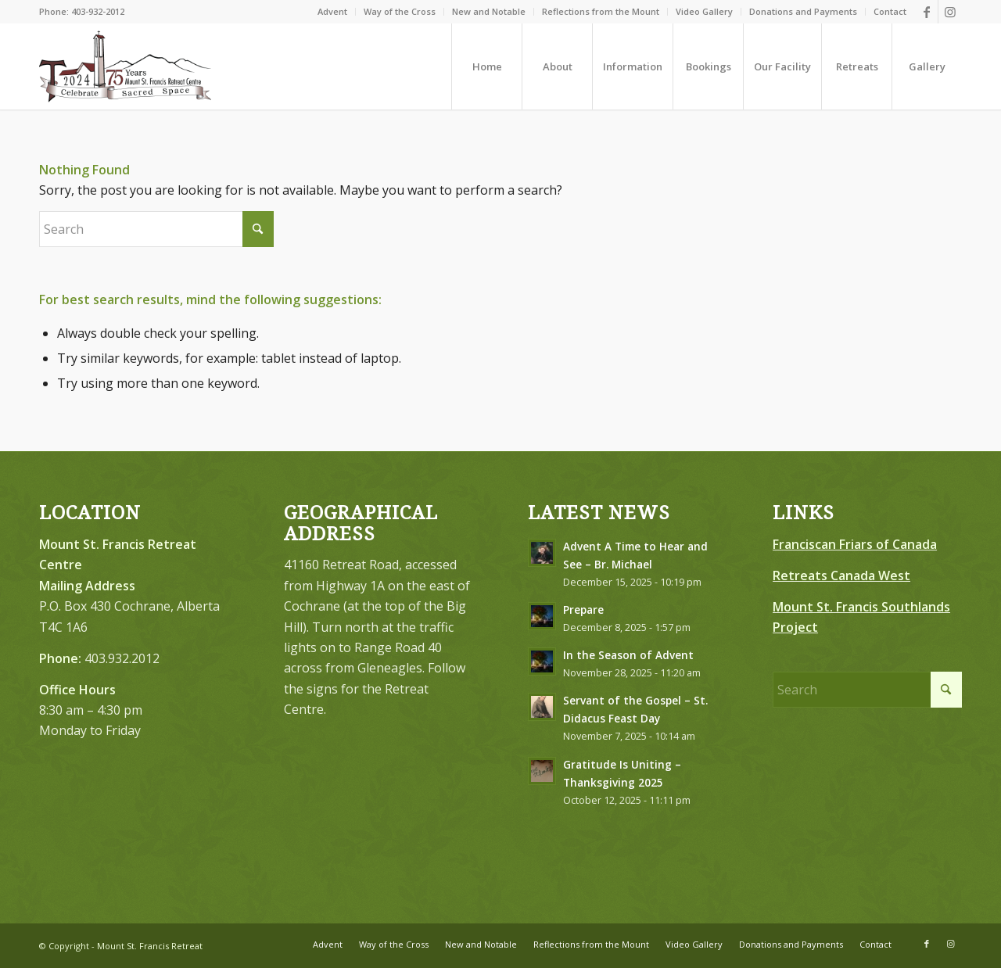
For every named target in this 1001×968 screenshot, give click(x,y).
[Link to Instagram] (950, 11)
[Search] (156, 229)
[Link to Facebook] (926, 11)
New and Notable (489, 11)
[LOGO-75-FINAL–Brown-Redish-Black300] (125, 66)
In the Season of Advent (628, 654)
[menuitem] (333, 12)
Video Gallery (704, 11)
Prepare (583, 609)
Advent (332, 11)
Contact (890, 11)
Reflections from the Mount (600, 11)
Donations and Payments (803, 11)
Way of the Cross (400, 11)
